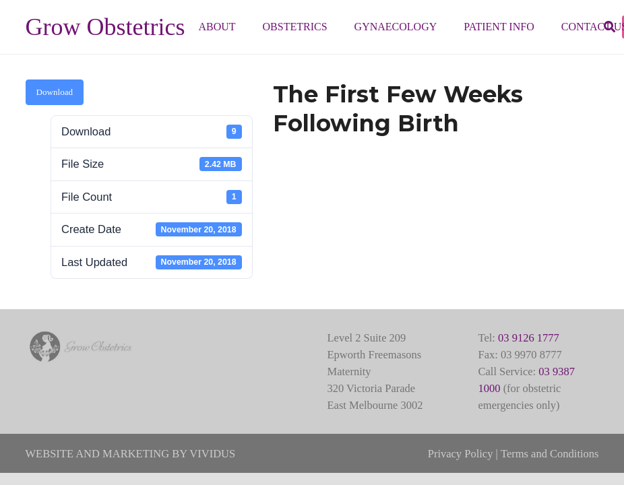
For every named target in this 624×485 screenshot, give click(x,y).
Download (54, 92)
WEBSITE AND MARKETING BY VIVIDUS (131, 453)
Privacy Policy (460, 453)
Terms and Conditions (550, 453)
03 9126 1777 (528, 337)
